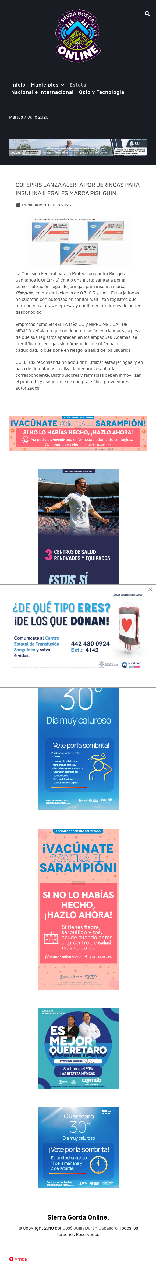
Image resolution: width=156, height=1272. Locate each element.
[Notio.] (78, 36)
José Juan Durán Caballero (90, 1228)
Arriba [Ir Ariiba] (18, 1259)
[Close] (150, 589)
